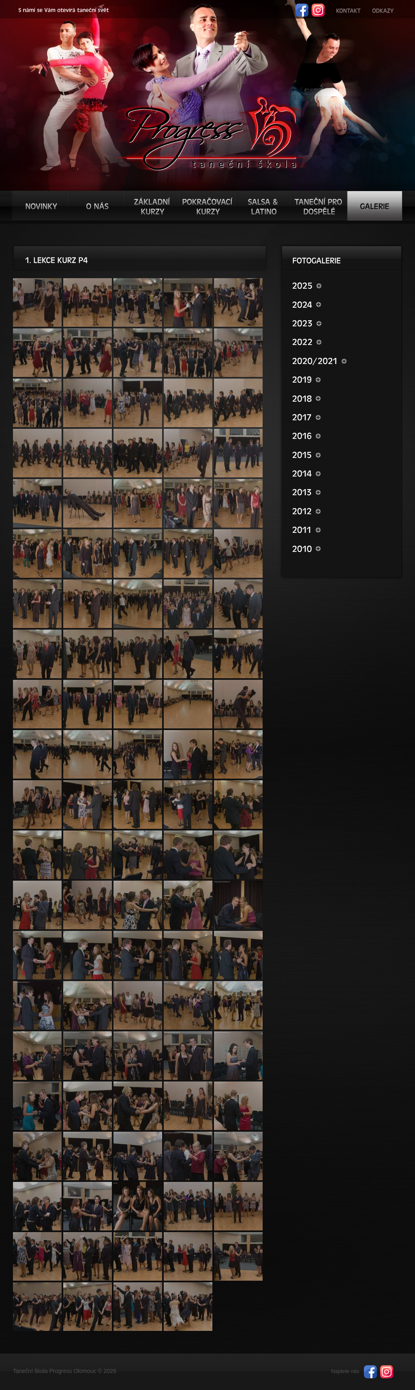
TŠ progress (210, 132)
